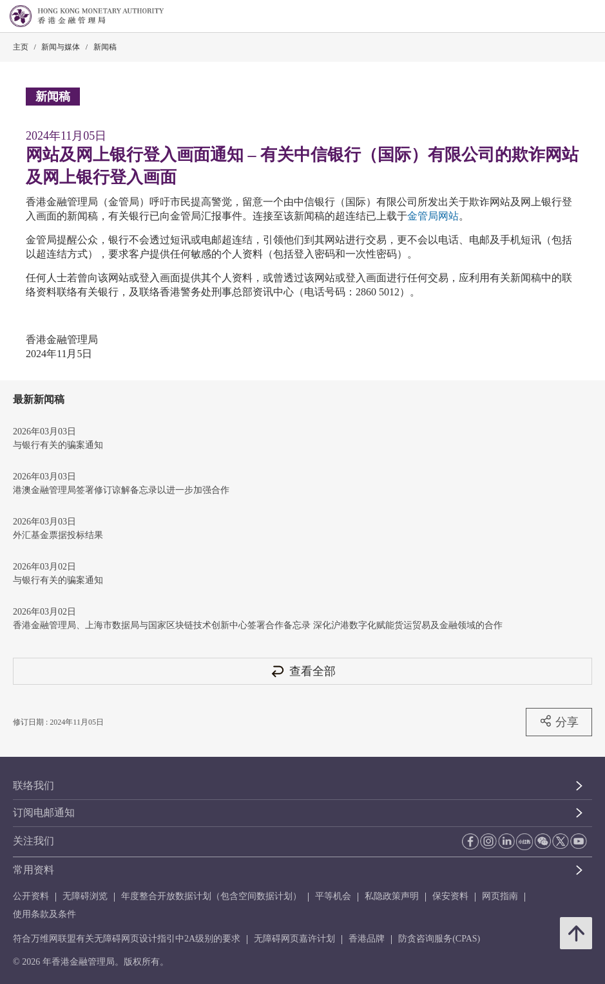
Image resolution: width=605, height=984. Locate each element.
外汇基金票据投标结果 (58, 535)
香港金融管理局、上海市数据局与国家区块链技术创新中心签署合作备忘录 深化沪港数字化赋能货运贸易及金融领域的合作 (258, 625)
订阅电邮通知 (44, 812)
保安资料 (450, 896)
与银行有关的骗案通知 (58, 445)
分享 (559, 721)
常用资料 (33, 869)
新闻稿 (105, 46)
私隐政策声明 (392, 896)
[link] (562, 17)
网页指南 (500, 896)
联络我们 (33, 785)
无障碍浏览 (85, 896)
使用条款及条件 (44, 914)
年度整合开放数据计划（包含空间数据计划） (211, 896)
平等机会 (333, 896)
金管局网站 (433, 215)
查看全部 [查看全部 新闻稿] (303, 671)
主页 (20, 46)
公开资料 (31, 896)
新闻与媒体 (60, 46)
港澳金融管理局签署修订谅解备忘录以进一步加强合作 (121, 490)
